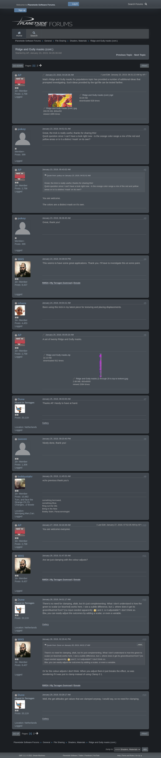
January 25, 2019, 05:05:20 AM (59, 335)
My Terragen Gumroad (61, 283)
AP (19, 75)
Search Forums (137, 4)
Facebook (88, 755)
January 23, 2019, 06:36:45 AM (56, 218)
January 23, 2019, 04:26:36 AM (59, 75)
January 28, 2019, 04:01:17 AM (56, 599)
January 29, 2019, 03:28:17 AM (56, 694)
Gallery (45, 423)
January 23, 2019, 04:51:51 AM (56, 129)
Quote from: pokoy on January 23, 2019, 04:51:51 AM (69, 175)
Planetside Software (70, 755)
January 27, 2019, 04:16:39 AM (56, 525)
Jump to (109, 749)
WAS (21, 259)
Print (144, 66)
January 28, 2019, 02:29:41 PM (56, 639)
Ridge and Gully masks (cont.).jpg (60, 108)
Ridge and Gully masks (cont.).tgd (96, 95)
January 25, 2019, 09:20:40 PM (56, 439)
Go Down (18, 66)
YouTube (96, 755)
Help (119, 755)
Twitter (81, 755)
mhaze (22, 303)
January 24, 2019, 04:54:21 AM (56, 303)
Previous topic (124, 55)
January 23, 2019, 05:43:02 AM (56, 169)
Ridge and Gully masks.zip (56, 355)
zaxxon (22, 439)
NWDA (45, 283)
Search (34, 34)
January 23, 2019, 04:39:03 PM (56, 259)
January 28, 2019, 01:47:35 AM (56, 555)
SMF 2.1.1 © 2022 (25, 755)
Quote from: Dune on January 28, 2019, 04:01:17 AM (68, 645)
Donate (77, 283)
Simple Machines (39, 755)
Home (19, 34)
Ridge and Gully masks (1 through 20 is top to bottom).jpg (100, 378)
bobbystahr (25, 476)
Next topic (140, 55)
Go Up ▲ (138, 755)
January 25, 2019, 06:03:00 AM (56, 399)
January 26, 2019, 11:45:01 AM (56, 476)
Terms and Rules (128, 755)
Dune (21, 399)
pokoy (22, 129)
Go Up (16, 734)
